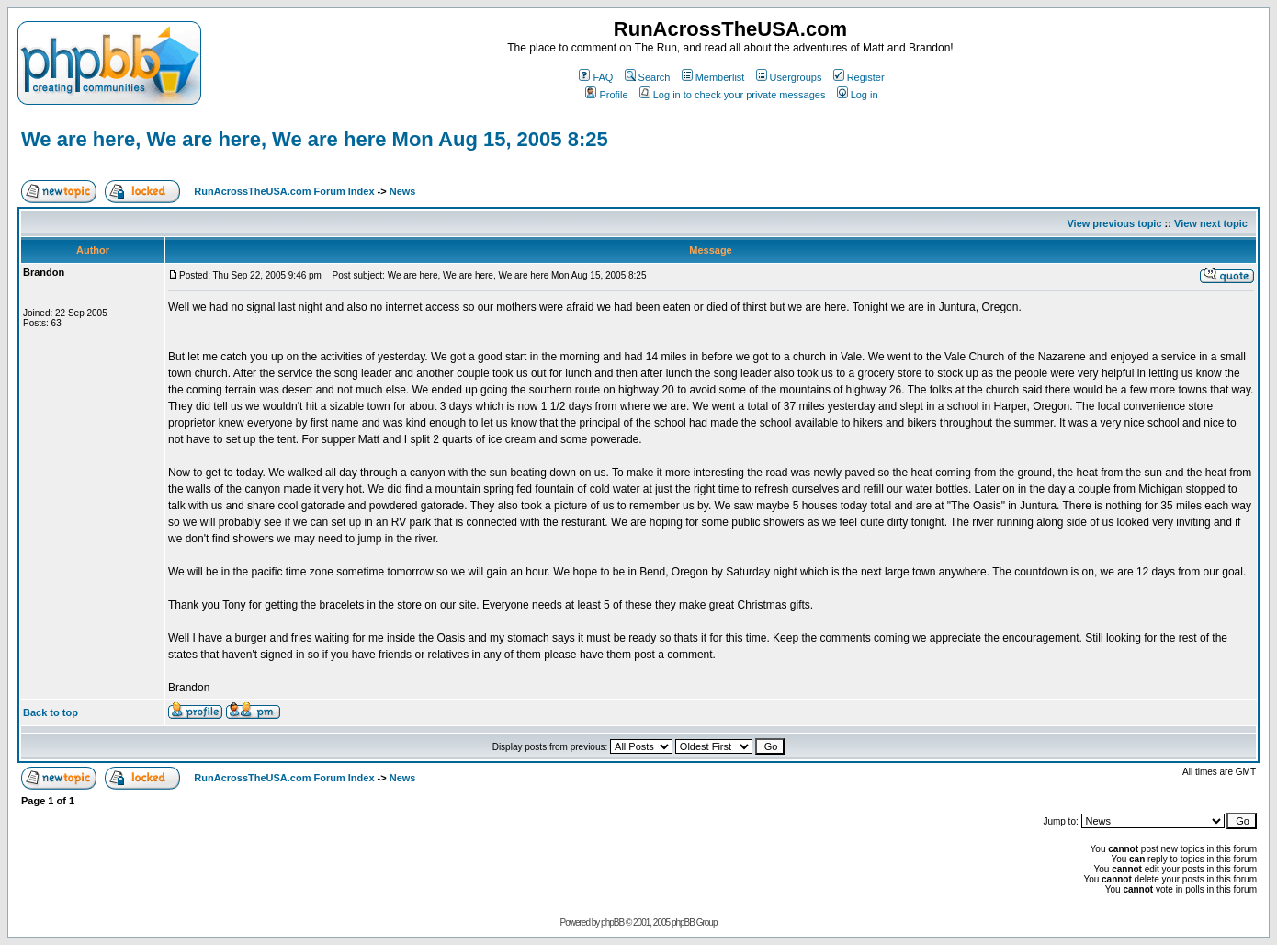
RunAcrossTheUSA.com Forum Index (284, 191)
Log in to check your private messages (732, 94)
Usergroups (789, 77)
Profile (606, 94)
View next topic (1211, 223)
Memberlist (713, 77)
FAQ (596, 77)
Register (859, 77)
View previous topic (1114, 223)
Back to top (50, 712)
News (403, 191)
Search (648, 77)
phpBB (612, 922)
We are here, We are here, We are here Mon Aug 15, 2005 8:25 (314, 139)
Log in (857, 94)
